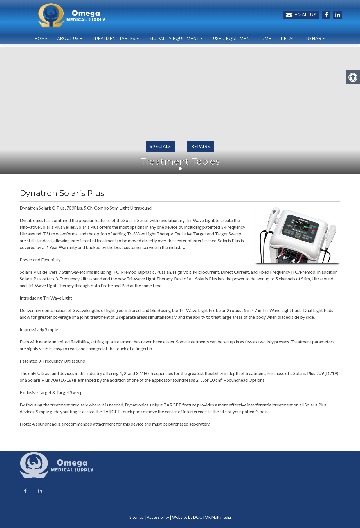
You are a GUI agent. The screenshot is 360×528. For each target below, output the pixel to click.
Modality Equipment (174, 41)
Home (41, 41)
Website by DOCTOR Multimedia (201, 517)
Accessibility (158, 517)
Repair (289, 41)
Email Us (301, 15)
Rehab (313, 41)
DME (266, 41)
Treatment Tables (114, 41)
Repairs (200, 146)
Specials (160, 146)
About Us (67, 41)
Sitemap (136, 517)
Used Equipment (232, 41)
